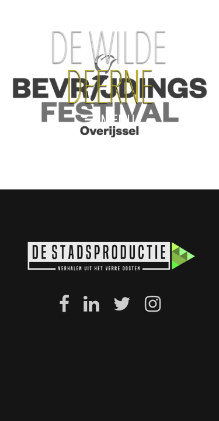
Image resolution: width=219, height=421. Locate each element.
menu (110, 119)
